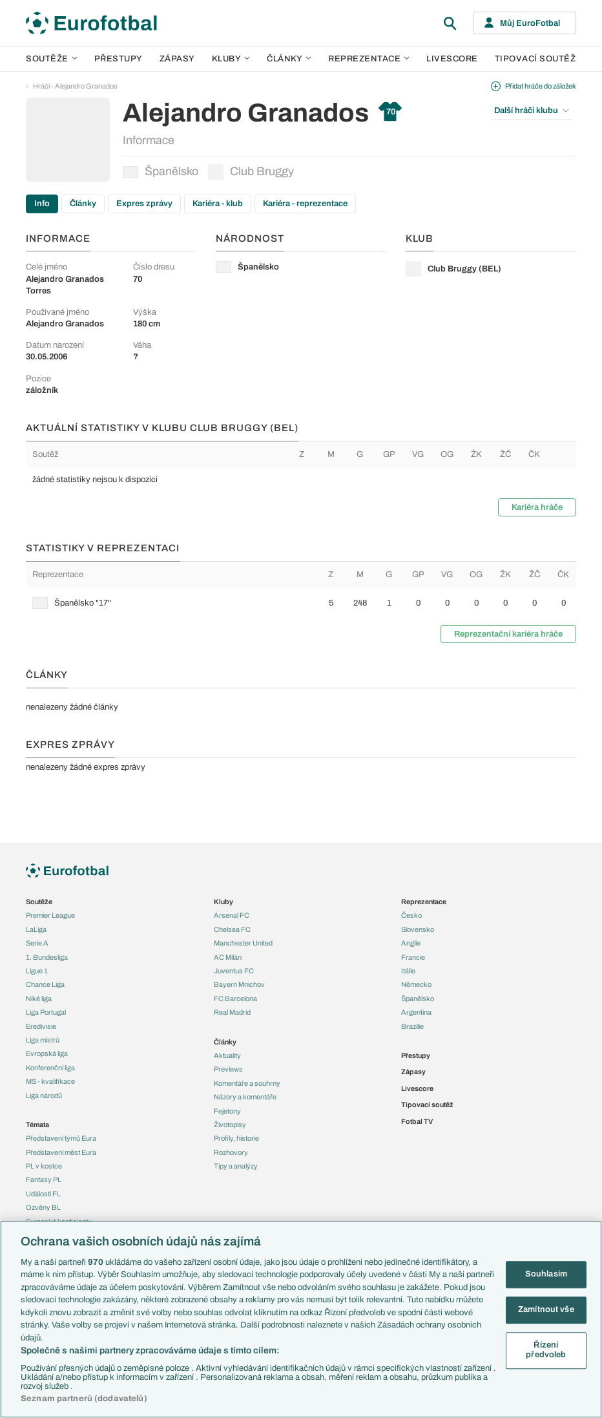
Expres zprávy (144, 203)
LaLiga (36, 929)
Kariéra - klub (217, 203)
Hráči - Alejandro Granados (75, 86)
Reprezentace (369, 58)
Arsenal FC (231, 915)
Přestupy (118, 58)
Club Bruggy (251, 172)
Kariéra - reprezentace (305, 203)
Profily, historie (236, 1138)
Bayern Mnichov (239, 984)
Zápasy (177, 58)
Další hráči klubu (531, 110)
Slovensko (417, 929)
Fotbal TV (417, 1121)
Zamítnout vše (546, 1309)
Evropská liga (47, 1053)
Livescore (452, 58)
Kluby (231, 58)
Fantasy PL (43, 1179)
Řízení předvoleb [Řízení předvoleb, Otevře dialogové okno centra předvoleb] (546, 1350)
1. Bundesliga (47, 957)
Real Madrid (232, 1012)
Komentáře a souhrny (247, 1083)
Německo (416, 984)
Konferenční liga (50, 1068)
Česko (411, 915)
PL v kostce (44, 1166)
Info (42, 203)
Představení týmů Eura (61, 1138)
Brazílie (412, 1026)
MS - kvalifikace (50, 1081)
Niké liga (39, 998)
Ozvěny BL (43, 1207)
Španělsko (160, 171)
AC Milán (228, 957)
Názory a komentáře (245, 1097)
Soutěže (52, 58)
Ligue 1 (37, 971)
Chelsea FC (232, 929)
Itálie (408, 971)
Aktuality (227, 1055)
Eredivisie (41, 1026)
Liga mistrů (42, 1040)
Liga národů (44, 1095)
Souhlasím (546, 1274)
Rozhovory (231, 1152)
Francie (413, 957)
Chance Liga (45, 984)
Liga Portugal (46, 1012)
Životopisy (230, 1124)
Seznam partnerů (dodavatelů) (84, 1398)
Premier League (50, 915)
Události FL (43, 1194)
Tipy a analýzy (236, 1166)
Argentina (416, 1012)
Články (83, 203)
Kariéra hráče (537, 507)
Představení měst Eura (61, 1152)
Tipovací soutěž (535, 58)
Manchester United (243, 943)
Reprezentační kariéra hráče (508, 634)
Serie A (37, 943)
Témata (37, 1124)
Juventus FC (234, 971)
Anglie (410, 943)
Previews (228, 1069)
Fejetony (227, 1111)
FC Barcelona (235, 998)
